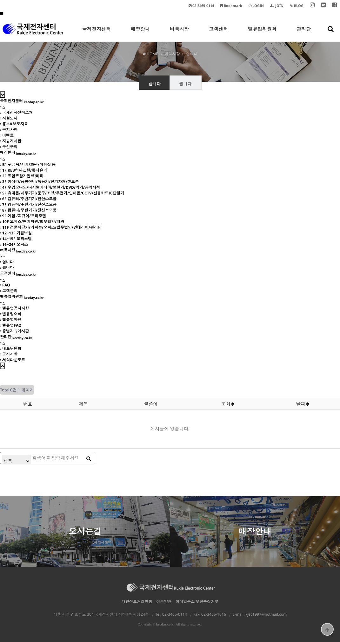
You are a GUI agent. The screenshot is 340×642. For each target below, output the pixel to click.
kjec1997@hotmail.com (266, 614)
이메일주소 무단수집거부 (197, 601)
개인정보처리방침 (137, 601)
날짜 (302, 404)
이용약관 (163, 601)
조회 (227, 404)
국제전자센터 (96, 34)
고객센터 (218, 34)
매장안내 (140, 34)
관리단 (304, 34)
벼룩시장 (179, 34)
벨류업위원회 (262, 34)
